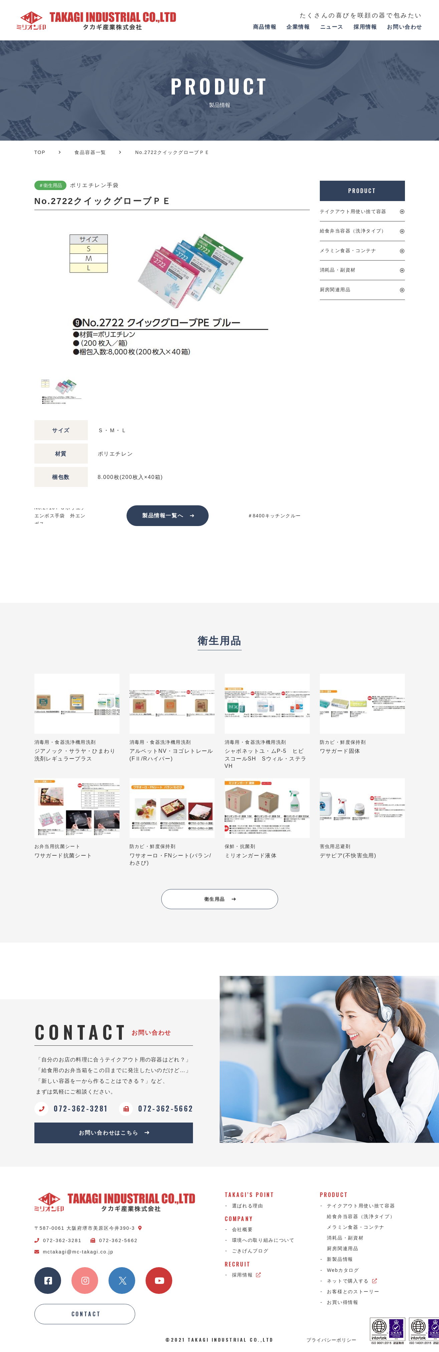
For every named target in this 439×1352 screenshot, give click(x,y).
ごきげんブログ (250, 1251)
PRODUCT (362, 191)
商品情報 (264, 27)
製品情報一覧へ (168, 515)
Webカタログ (343, 1270)
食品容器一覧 (90, 152)
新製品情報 (340, 1259)
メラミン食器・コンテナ (348, 250)
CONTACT (86, 1314)
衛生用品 (220, 899)
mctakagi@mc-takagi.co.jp (74, 1251)
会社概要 (242, 1229)
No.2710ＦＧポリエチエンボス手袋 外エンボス (60, 515)
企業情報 (298, 27)
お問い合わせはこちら (114, 1133)
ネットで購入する (352, 1281)
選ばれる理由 (247, 1205)
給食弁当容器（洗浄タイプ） (353, 230)
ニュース (332, 27)
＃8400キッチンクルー (274, 515)
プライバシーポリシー (331, 1339)
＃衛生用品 (50, 185)
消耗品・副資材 (338, 270)
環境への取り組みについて (263, 1240)
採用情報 (365, 27)
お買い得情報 (343, 1302)
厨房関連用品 (335, 289)
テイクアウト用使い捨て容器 (353, 211)
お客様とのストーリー (353, 1291)
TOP (40, 152)
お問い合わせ (404, 27)
